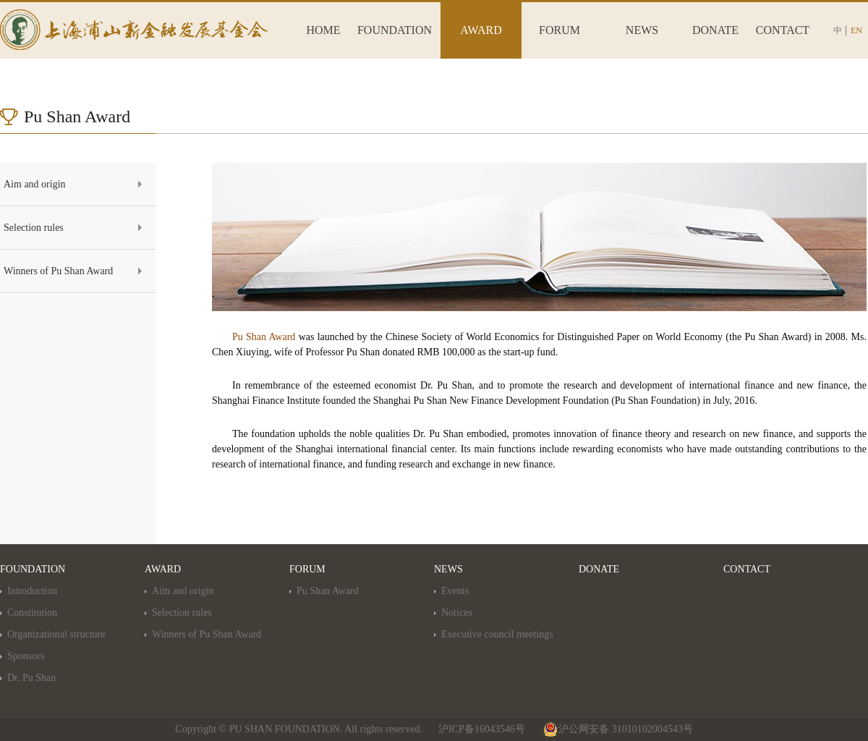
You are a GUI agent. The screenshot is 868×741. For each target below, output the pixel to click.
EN (856, 30)
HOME (323, 30)
